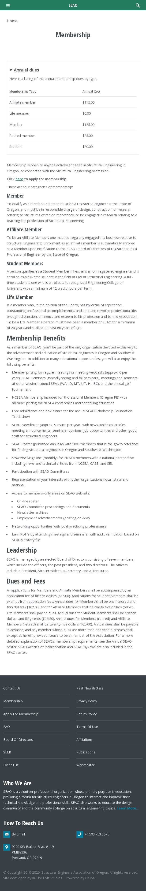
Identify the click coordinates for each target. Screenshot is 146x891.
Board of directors (18, 739)
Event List (11, 765)
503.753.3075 (99, 834)
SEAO (73, 5)
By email (18, 834)
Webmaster (85, 765)
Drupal (90, 878)
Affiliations (84, 739)
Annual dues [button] (26, 70)
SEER (7, 752)
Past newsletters (89, 688)
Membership (13, 701)
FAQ (6, 726)
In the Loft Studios (47, 878)
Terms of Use (87, 726)
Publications (85, 752)
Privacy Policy (86, 701)
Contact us (12, 688)
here (19, 178)
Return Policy (86, 714)
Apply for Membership (20, 714)
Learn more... (128, 808)
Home (12, 20)
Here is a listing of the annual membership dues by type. (72, 109)
